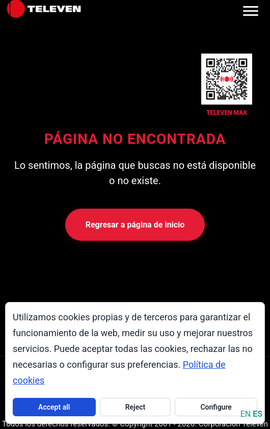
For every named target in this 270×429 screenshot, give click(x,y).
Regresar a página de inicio (135, 225)
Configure (215, 407)
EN (245, 414)
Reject (135, 407)
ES (257, 414)
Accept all (54, 407)
